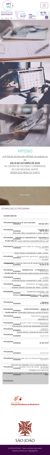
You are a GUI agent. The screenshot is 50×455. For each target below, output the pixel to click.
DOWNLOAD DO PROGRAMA (15, 208)
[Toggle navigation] (44, 5)
